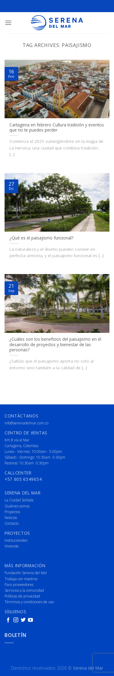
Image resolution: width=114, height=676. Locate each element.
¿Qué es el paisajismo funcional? (41, 238)
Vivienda (12, 546)
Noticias (11, 517)
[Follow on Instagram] (15, 620)
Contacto (12, 523)
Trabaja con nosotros (21, 578)
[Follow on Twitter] (23, 620)
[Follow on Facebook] (8, 620)
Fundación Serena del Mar (26, 572)
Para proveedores (19, 584)
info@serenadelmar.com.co (26, 423)
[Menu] (8, 22)
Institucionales (16, 540)
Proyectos (12, 511)
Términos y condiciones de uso (29, 601)
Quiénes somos (17, 506)
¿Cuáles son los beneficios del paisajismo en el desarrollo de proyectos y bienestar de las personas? (55, 344)
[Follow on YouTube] (30, 620)
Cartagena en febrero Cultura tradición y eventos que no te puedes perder (56, 127)
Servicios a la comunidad (24, 590)
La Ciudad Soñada (19, 500)
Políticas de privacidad (22, 596)
